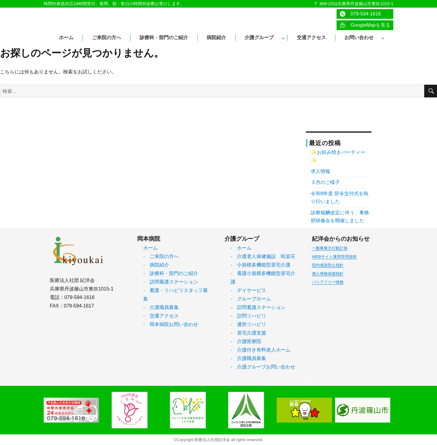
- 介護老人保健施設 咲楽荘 (263, 256)
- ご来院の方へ (161, 256)
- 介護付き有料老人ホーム (260, 349)
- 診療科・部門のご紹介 (170, 273)
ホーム (150, 247)
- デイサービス (248, 290)
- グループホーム (251, 298)
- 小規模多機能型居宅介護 (260, 264)
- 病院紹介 (156, 264)
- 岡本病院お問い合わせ (170, 324)
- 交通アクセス (161, 315)
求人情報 (320, 171)
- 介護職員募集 (161, 307)
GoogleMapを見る (365, 25)
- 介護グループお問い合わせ (263, 366)
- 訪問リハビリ (248, 315)
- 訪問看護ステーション (170, 281)
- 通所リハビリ (248, 324)
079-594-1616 (360, 14)
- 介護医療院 (246, 341)
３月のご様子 (325, 182)
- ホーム (241, 247)
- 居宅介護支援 (248, 332)
